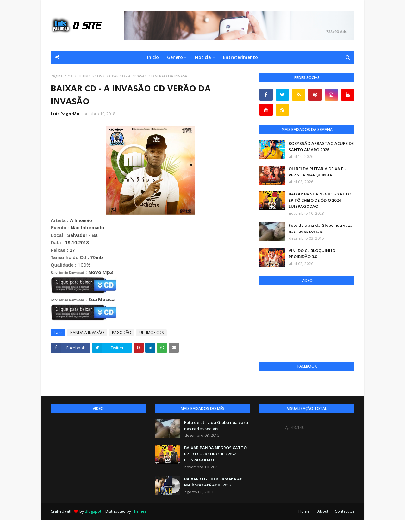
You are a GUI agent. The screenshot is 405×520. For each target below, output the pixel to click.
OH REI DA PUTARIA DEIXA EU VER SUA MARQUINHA (317, 172)
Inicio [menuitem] (153, 57)
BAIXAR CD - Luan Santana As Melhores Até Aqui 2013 (213, 482)
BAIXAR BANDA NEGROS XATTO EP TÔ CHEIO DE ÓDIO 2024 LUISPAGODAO (320, 200)
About (322, 511)
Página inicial (62, 76)
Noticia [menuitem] (203, 57)
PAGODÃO (121, 332)
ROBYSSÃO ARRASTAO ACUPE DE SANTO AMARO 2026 (321, 146)
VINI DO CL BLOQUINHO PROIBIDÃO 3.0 (312, 254)
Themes (139, 511)
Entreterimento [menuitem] (240, 57)
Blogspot (93, 511)
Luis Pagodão (65, 113)
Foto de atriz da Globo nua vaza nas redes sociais (320, 228)
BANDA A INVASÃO (87, 332)
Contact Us (344, 511)
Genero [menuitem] (175, 57)
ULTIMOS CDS (90, 76)
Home (303, 511)
